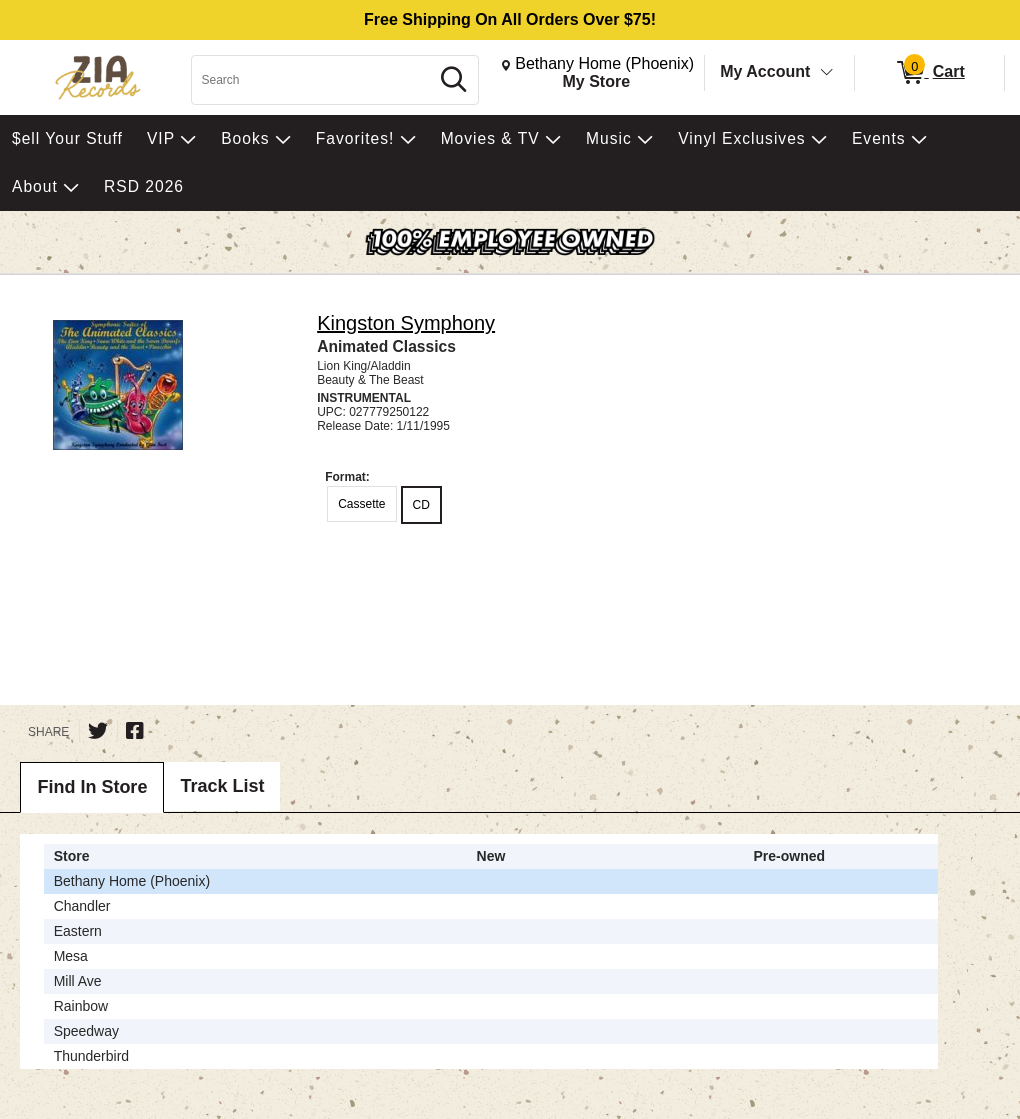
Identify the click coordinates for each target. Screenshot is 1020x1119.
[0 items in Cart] (929, 73)
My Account (765, 71)
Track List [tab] (222, 786)
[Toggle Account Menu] (827, 73)
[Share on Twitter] (98, 731)
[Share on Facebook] (135, 731)
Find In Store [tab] (92, 787)
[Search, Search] (313, 80)
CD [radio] (421, 505)
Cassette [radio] (361, 504)
